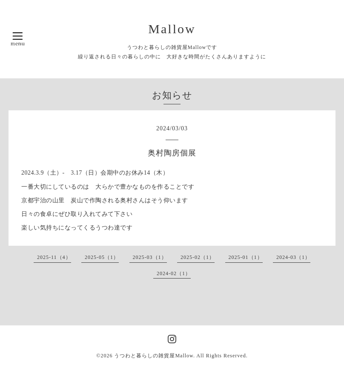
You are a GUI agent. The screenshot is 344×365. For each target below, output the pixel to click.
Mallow (171, 29)
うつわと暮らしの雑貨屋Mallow (153, 356)
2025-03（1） (150, 257)
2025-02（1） (198, 257)
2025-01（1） (246, 257)
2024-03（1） (293, 257)
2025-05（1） (102, 257)
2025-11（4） (54, 257)
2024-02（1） (174, 273)
